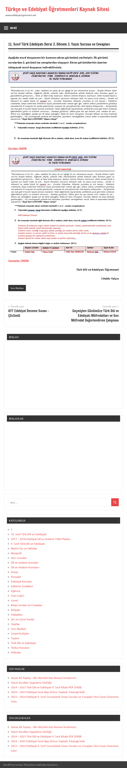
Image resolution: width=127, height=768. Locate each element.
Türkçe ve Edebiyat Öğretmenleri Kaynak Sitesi (57, 9)
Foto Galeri (17, 595)
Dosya (14, 572)
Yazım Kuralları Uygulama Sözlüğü (31, 682)
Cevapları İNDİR (18, 260)
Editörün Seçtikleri (22, 586)
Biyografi (16, 553)
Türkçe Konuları (20, 647)
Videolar (16, 652)
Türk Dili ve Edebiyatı (23, 642)
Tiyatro (15, 638)
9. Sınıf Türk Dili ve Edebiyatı (28, 543)
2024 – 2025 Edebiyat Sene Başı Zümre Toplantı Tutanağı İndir (48, 692)
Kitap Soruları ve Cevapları (26, 605)
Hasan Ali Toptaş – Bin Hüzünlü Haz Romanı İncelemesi (43, 677)
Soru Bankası (17, 287)
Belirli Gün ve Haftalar (24, 548)
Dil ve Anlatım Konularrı (25, 567)
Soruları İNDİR (17, 148)
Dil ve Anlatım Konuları (24, 562)
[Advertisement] (63, 376)
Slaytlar (15, 624)
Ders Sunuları (19, 557)
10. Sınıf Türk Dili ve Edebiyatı (28, 534)
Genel (14, 600)
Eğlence (15, 590)
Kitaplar (15, 609)
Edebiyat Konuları (21, 581)
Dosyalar (16, 576)
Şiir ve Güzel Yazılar (22, 619)
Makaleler (17, 614)
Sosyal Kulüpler (20, 633)
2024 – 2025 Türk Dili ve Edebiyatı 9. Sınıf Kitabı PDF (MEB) (46, 687)
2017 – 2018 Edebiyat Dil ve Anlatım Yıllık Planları (40, 538)
